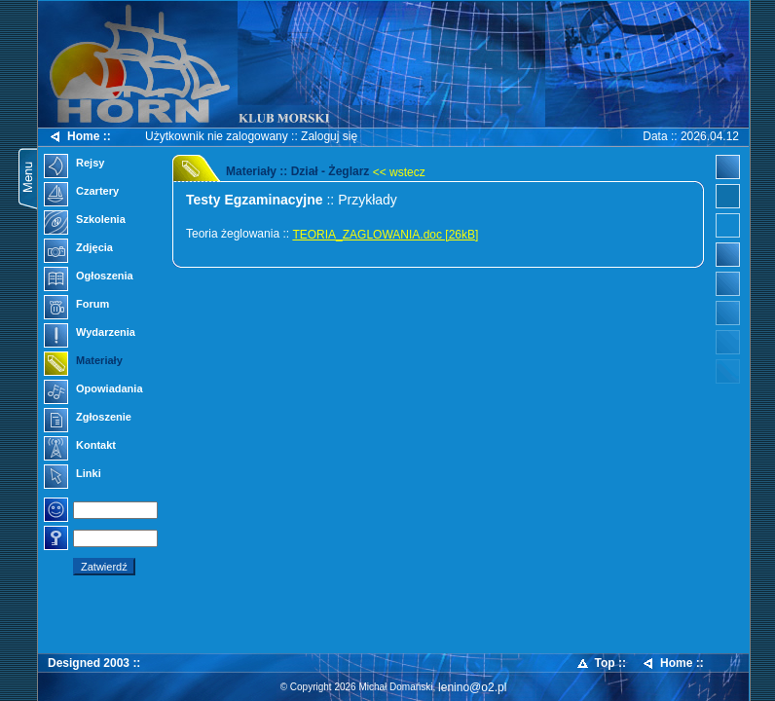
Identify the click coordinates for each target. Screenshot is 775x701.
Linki (72, 475)
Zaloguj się (329, 136)
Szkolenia (85, 221)
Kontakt (80, 447)
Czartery (81, 193)
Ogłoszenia (88, 277)
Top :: (600, 663)
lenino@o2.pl (472, 687)
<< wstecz (399, 172)
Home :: (79, 136)
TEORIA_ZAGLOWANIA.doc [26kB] (385, 234)
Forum (76, 306)
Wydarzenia (89, 334)
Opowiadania (93, 390)
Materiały (83, 362)
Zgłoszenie (87, 418)
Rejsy (74, 164)
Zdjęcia (78, 249)
